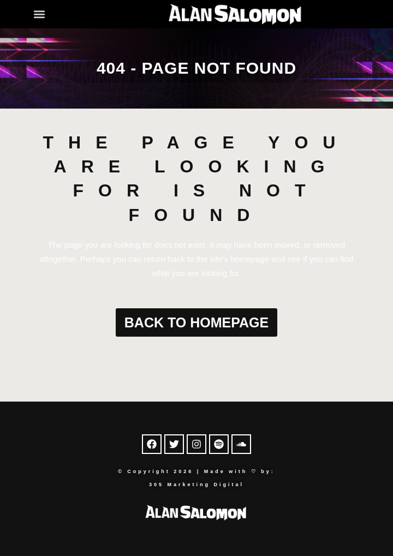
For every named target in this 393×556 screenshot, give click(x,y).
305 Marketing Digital (196, 484)
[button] (40, 14)
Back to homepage (196, 322)
